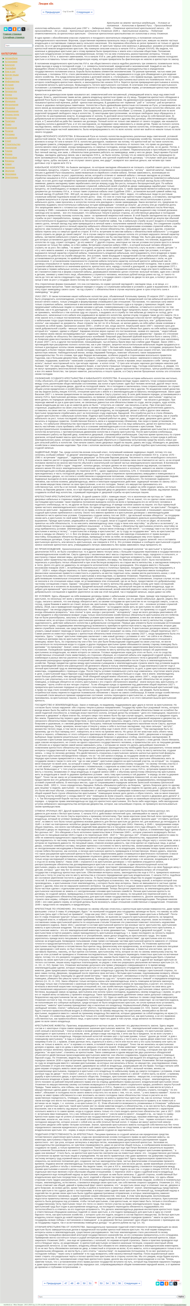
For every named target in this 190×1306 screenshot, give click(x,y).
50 (84, 1283)
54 (107, 1283)
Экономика (10, 174)
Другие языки (12, 75)
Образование (12, 111)
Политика (10, 121)
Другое (8, 78)
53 (101, 1283)
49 (78, 1283)
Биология (10, 65)
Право (8, 124)
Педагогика (10, 118)
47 (65, 1283)
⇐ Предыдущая (51, 12)
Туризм (8, 151)
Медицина (10, 101)
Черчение (10, 167)
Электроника (11, 177)
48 (72, 1283)
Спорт (8, 141)
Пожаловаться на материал (175, 1305)
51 (90, 1283)
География (10, 68)
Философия (11, 157)
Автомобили (11, 58)
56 (119, 1283)
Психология (11, 128)
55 (113, 1283)
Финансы (9, 161)
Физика (8, 154)
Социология (11, 137)
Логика (8, 94)
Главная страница (12, 34)
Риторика (10, 134)
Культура (9, 88)
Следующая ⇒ (85, 12)
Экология (9, 171)
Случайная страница (13, 37)
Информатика (12, 81)
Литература (11, 91)
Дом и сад (10, 71)
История (9, 84)
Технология (11, 147)
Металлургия (11, 104)
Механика (10, 108)
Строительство (12, 144)
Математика (11, 98)
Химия (8, 164)
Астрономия (11, 61)
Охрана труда (12, 114)
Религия (9, 131)
